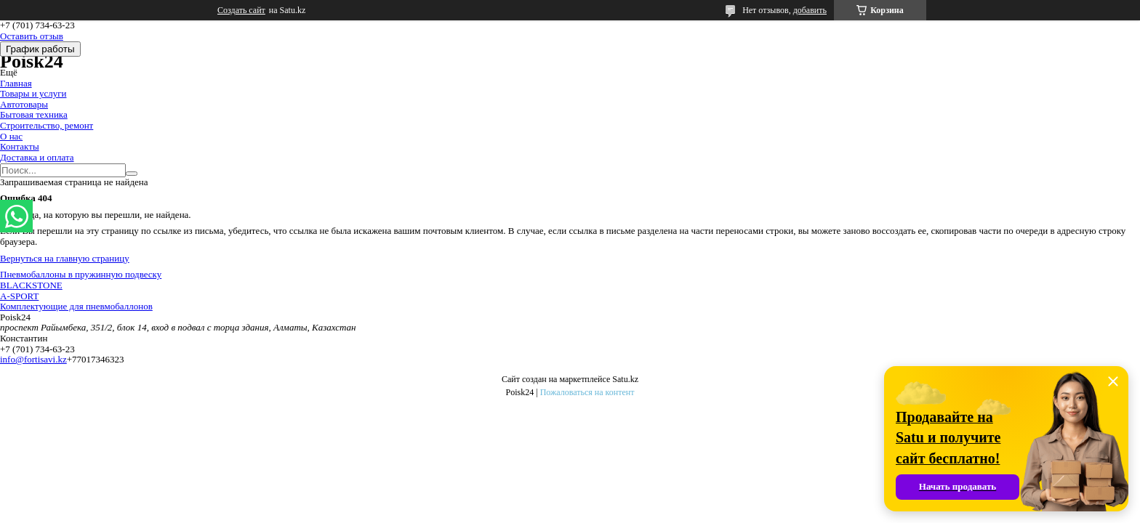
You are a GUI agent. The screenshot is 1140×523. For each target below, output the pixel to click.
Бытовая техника (34, 114)
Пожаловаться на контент (587, 392)
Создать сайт (241, 10)
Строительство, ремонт (46, 125)
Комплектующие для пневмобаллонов (76, 306)
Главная (16, 83)
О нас (11, 136)
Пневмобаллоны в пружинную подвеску (80, 274)
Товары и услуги (33, 93)
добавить (810, 10)
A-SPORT (19, 296)
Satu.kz (625, 379)
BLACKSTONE (31, 285)
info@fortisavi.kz (33, 359)
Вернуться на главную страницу (64, 258)
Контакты (19, 146)
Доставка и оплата (37, 157)
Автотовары (24, 104)
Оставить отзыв (31, 36)
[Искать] (131, 173)
